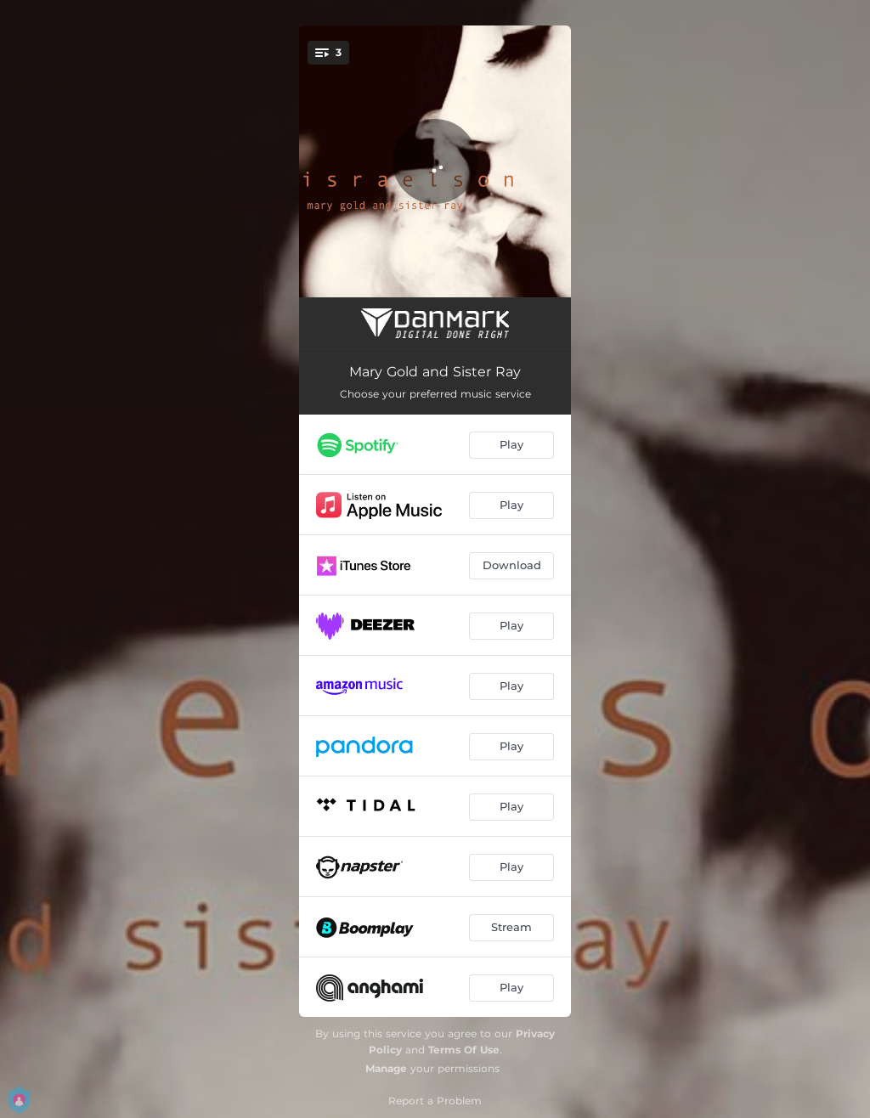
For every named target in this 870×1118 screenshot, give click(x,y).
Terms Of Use (464, 1049)
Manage (386, 1068)
